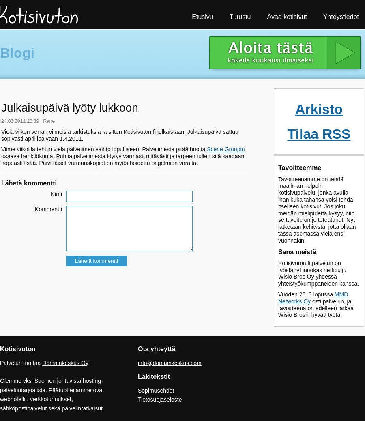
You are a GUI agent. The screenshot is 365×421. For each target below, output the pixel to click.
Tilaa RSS (318, 134)
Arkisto (319, 109)
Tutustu (240, 16)
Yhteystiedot (341, 16)
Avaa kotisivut (287, 16)
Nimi (56, 194)
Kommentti (48, 209)
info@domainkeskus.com (170, 363)
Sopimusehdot (156, 390)
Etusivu (202, 16)
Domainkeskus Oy (65, 363)
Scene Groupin (226, 149)
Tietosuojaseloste (160, 399)
